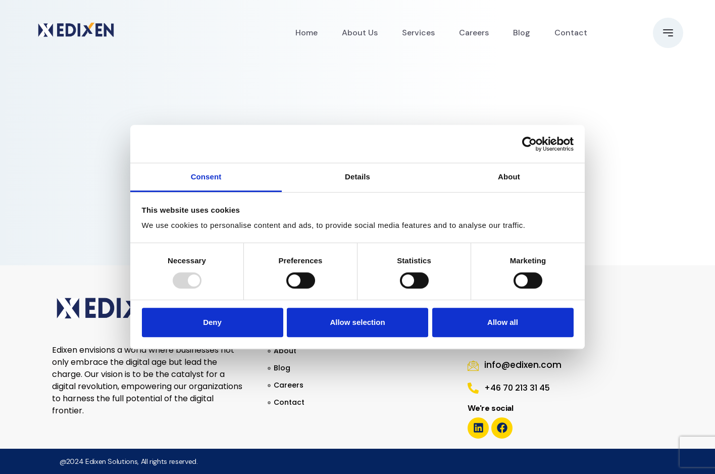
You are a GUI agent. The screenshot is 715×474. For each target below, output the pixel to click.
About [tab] (509, 176)
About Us (360, 32)
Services (418, 32)
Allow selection (357, 322)
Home (306, 32)
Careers (474, 32)
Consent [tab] (206, 176)
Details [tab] (357, 176)
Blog (521, 32)
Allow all (502, 322)
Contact (570, 32)
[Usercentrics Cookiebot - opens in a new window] (529, 144)
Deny (212, 322)
